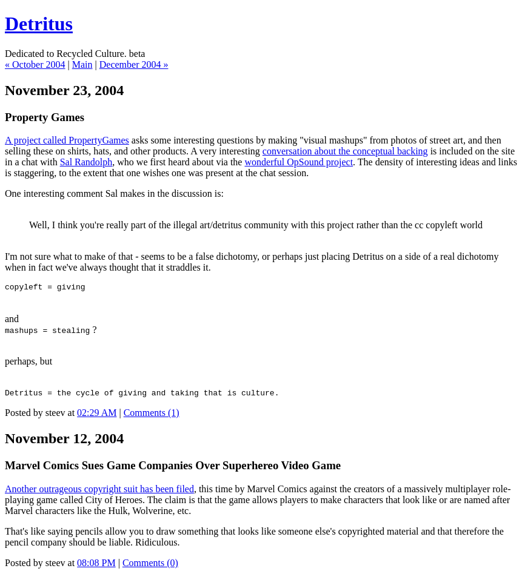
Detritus (39, 24)
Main (82, 64)
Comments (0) (150, 566)
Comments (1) (151, 416)
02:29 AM (96, 416)
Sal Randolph (86, 162)
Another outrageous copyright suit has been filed (99, 492)
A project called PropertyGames (67, 140)
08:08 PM (96, 566)
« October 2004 (35, 64)
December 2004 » (134, 64)
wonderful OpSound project (298, 162)
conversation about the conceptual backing (345, 151)
